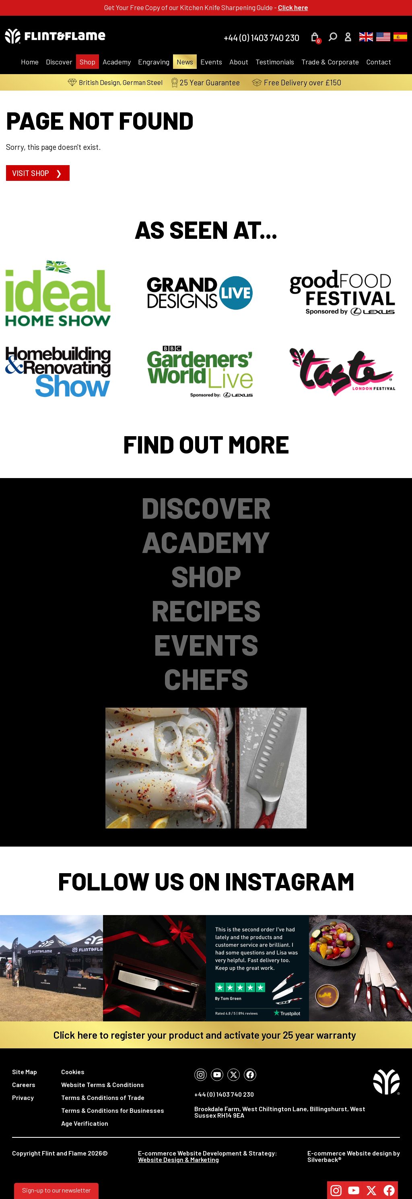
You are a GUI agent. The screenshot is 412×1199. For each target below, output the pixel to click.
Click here (293, 7)
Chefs (206, 678)
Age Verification (84, 1123)
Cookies (72, 1071)
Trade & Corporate (330, 61)
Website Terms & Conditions (102, 1084)
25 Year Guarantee (213, 82)
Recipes (206, 610)
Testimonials (274, 61)
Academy (117, 61)
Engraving (153, 61)
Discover (59, 61)
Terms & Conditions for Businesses (112, 1110)
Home (30, 61)
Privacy (23, 1097)
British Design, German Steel (115, 82)
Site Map (24, 1071)
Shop (87, 61)
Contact (378, 61)
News (185, 61)
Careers (23, 1084)
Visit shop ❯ (38, 173)
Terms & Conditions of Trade (102, 1097)
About (238, 61)
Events (211, 61)
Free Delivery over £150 (304, 82)
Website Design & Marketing (178, 1159)
